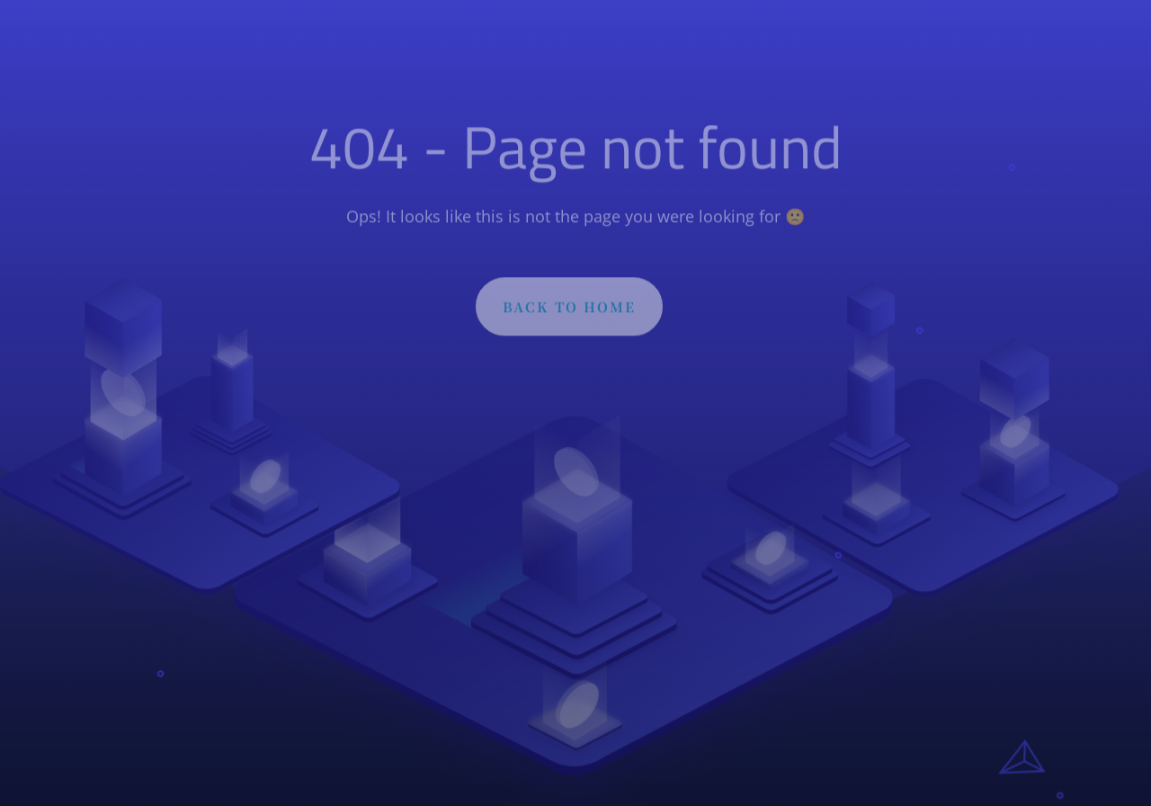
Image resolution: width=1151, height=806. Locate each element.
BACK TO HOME (569, 309)
